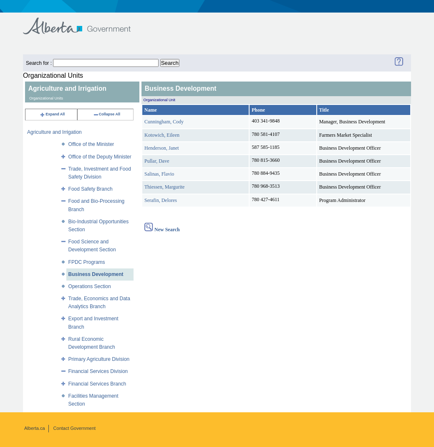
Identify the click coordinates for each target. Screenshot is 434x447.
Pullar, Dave (156, 161)
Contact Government (74, 428)
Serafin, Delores (160, 200)
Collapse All (106, 114)
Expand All (52, 114)
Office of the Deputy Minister (99, 157)
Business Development (96, 274)
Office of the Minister (91, 144)
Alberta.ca (34, 428)
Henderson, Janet (161, 148)
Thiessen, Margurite (164, 187)
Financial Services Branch (97, 384)
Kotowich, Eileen (161, 135)
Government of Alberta (83, 22)
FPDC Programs (86, 262)
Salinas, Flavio (159, 174)
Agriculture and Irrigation (54, 132)
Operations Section (89, 286)
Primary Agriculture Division (99, 359)
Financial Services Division (98, 371)
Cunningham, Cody (164, 122)
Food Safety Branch (90, 189)
